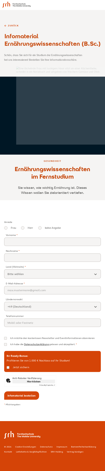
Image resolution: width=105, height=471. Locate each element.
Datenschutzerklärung (36, 344)
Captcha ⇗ (47, 385)
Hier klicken (34, 381)
